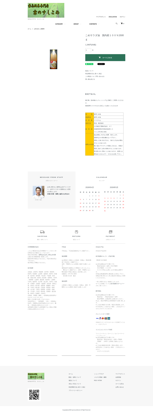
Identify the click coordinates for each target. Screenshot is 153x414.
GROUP (76, 24)
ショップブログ (99, 374)
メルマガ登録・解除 (101, 377)
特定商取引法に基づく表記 (93, 73)
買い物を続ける (90, 79)
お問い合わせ (120, 387)
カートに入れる (105, 57)
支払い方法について (75, 384)
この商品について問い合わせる (94, 76)
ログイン (122, 17)
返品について (89, 71)
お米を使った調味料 (39, 29)
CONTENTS (93, 24)
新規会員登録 (113, 17)
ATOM (100, 380)
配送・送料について (75, 377)
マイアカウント (101, 17)
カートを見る (120, 384)
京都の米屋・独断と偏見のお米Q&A (58, 194)
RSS (96, 380)
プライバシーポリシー (76, 390)
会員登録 (118, 377)
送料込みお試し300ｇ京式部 (47, 255)
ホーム (29, 29)
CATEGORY (59, 24)
